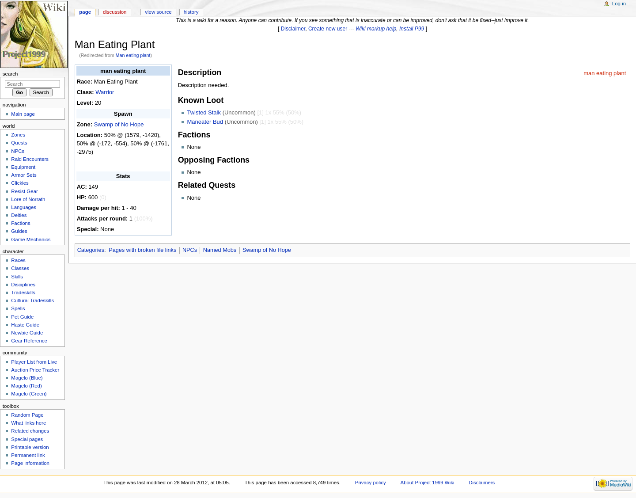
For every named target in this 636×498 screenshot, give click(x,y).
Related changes (30, 430)
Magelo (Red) (26, 385)
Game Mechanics (30, 239)
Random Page (27, 415)
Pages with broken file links (142, 250)
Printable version (30, 447)
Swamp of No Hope (119, 124)
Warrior (104, 92)
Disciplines (23, 284)
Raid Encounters (30, 159)
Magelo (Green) (28, 393)
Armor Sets (23, 175)
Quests (19, 142)
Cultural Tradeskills (32, 300)
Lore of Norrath (28, 199)
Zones (18, 134)
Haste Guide (25, 324)
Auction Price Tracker (35, 370)
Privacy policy (370, 482)
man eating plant (604, 73)
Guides (19, 231)
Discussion (114, 12)
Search (10, 73)
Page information (30, 463)
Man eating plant (133, 55)
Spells (18, 308)
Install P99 (411, 29)
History (191, 12)
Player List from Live (34, 362)
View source (158, 12)
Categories (90, 250)
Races (18, 260)
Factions (20, 223)
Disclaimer (293, 29)
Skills (17, 276)
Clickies (19, 183)
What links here (28, 423)
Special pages (27, 439)
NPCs (189, 250)
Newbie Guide (27, 332)
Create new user (327, 29)
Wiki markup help (376, 29)
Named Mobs (219, 250)
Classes (20, 268)
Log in (619, 3)
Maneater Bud (205, 121)
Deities (18, 215)
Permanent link (28, 455)
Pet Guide (22, 316)
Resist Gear (24, 191)
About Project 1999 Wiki (427, 482)
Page (85, 12)
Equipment (23, 167)
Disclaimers (482, 482)
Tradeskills (23, 292)
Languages (23, 207)
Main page (23, 114)
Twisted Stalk (204, 112)
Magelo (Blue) (26, 377)
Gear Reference (29, 340)
